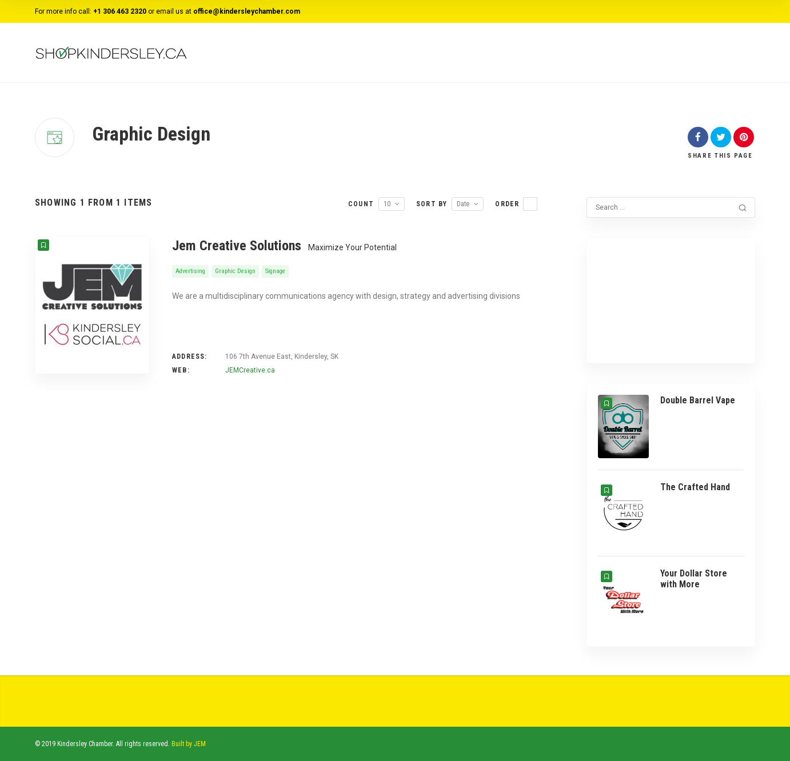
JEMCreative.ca (250, 370)
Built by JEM (188, 744)
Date (463, 204)
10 (387, 204)
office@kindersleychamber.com (246, 11)
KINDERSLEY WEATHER (671, 292)
